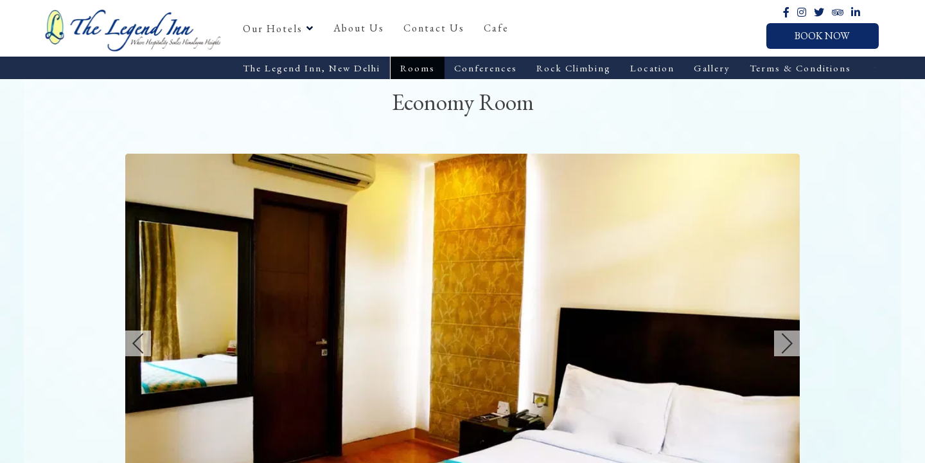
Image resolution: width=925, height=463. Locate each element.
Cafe (496, 28)
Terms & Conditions (800, 68)
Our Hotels (278, 28)
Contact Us (433, 28)
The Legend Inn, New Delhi (311, 68)
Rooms (417, 68)
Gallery (712, 68)
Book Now (822, 35)
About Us (358, 28)
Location (652, 68)
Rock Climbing (573, 68)
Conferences (485, 68)
